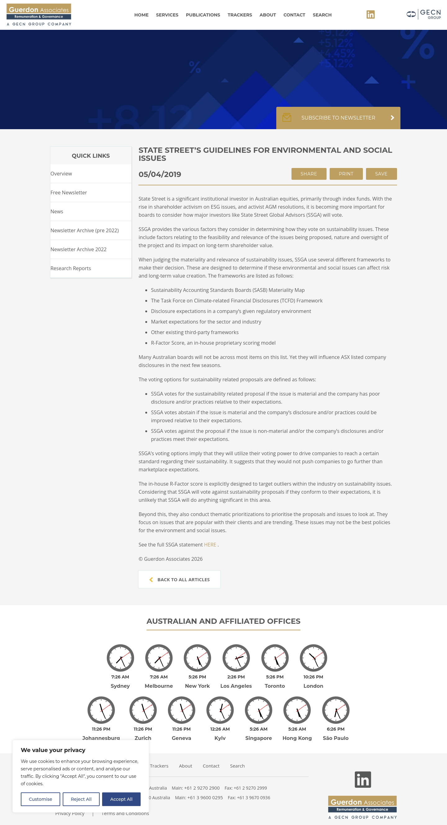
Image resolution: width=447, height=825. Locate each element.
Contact (294, 15)
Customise (40, 799)
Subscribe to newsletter (338, 121)
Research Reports (70, 268)
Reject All (81, 799)
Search (322, 15)
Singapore (258, 729)
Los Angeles (236, 682)
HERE (210, 544)
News (56, 211)
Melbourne (159, 682)
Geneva (182, 729)
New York (197, 682)
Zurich (143, 729)
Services (167, 15)
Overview (61, 173)
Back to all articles (179, 579)
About (268, 15)
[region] (80, 776)
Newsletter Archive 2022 (78, 249)
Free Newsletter (68, 192)
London (313, 682)
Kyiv (220, 729)
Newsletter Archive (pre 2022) (84, 230)
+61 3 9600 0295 (205, 789)
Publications (203, 15)
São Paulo (336, 729)
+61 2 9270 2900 (202, 779)
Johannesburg (101, 729)
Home (141, 15)
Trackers (240, 15)
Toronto (275, 682)
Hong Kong (297, 729)
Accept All (121, 799)
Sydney (120, 682)
